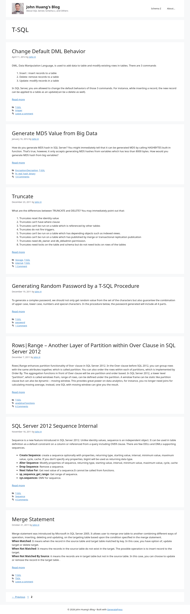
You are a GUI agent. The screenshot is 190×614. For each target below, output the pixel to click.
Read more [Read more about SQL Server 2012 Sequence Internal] (18, 485)
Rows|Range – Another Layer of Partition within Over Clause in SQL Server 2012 (93, 348)
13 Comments (22, 176)
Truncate (22, 196)
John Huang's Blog (43, 6)
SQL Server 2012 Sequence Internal (55, 425)
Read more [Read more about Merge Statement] (18, 567)
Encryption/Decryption (26, 170)
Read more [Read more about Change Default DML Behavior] (18, 99)
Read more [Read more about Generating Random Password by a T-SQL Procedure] (18, 311)
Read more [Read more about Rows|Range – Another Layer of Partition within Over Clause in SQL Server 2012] (18, 392)
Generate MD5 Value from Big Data (54, 133)
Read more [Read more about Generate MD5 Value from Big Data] (18, 162)
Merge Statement (33, 519)
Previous (18, 597)
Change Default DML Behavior (49, 51)
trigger (18, 110)
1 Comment (21, 266)
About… (171, 8)
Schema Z (156, 8)
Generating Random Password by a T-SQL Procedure (75, 285)
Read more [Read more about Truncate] (18, 252)
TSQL (17, 578)
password (20, 322)
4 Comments (21, 499)
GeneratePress (114, 609)
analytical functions (25, 403)
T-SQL (18, 107)
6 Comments (21, 406)
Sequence (20, 496)
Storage (19, 260)
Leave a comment (24, 113)
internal (19, 263)
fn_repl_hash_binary (25, 173)
